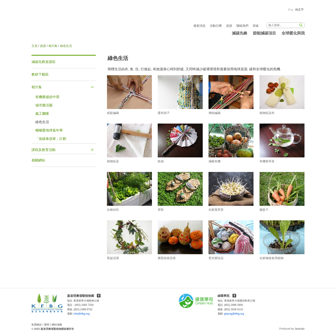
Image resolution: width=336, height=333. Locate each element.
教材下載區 (40, 74)
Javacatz (299, 328)
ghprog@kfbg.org (226, 313)
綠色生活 (42, 122)
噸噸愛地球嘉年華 (49, 130)
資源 (229, 25)
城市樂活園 (43, 105)
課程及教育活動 (44, 150)
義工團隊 (42, 113)
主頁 (35, 46)
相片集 (52, 46)
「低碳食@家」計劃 (50, 138)
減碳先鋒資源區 (44, 62)
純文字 (299, 9)
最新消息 (200, 25)
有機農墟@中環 (47, 97)
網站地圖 (57, 324)
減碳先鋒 (239, 33)
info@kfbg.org (75, 313)
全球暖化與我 (293, 33)
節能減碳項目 (264, 33)
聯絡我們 (242, 25)
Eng (290, 9)
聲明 (46, 324)
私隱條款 (37, 324)
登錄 (256, 25)
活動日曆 (216, 25)
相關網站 (38, 160)
